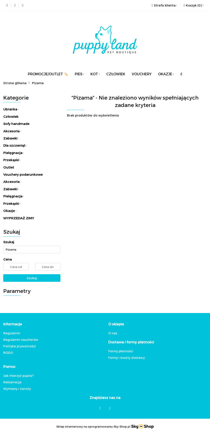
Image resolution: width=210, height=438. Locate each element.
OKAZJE (166, 74)
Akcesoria (12, 131)
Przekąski (12, 160)
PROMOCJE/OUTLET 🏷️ (48, 74)
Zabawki (11, 138)
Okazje (9, 211)
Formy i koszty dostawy (126, 357)
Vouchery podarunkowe (23, 174)
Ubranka (11, 109)
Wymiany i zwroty (17, 388)
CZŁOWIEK (115, 74)
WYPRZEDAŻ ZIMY (18, 218)
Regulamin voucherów (20, 339)
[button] (193, 5)
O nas (112, 333)
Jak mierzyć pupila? (18, 375)
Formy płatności (120, 351)
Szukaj (32, 278)
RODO (8, 352)
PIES (79, 74)
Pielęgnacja (13, 153)
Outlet (8, 167)
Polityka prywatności (19, 346)
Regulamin (11, 333)
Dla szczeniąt (15, 145)
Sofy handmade (16, 124)
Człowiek (10, 116)
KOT (95, 74)
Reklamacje (12, 382)
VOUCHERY (142, 74)
